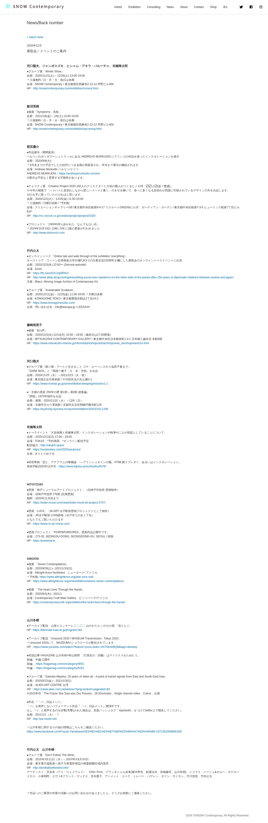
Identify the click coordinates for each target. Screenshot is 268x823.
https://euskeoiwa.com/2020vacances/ (57, 449)
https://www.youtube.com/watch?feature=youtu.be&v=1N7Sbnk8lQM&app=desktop (85, 647)
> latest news (35, 37)
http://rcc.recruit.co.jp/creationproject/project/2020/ (64, 215)
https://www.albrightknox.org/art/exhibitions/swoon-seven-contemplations (78, 581)
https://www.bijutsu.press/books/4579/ (82, 466)
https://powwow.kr (44, 540)
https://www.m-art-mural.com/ (51, 523)
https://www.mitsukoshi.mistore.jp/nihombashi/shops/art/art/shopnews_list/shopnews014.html (91, 343)
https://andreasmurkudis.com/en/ (79, 173)
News (170, 7)
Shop (213, 7)
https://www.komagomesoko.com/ (54, 302)
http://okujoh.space (52, 445)
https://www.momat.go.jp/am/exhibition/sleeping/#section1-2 (70, 383)
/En (228, 7)
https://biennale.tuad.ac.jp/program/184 (57, 630)
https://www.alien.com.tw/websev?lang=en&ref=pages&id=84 (72, 689)
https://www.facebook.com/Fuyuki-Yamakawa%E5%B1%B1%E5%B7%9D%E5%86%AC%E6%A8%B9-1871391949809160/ (104, 731)
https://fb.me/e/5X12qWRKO (50, 273)
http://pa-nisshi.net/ (45, 719)
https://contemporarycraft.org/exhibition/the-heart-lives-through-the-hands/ (79, 602)
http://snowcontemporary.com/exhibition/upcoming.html (67, 128)
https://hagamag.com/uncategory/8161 (60, 668)
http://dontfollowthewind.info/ (50, 767)
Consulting (153, 7)
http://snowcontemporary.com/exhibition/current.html (65, 88)
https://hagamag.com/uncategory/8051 (60, 663)
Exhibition (134, 7)
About (183, 7)
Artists (118, 7)
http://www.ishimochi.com (49, 232)
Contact (199, 7)
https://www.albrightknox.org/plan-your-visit (66, 577)
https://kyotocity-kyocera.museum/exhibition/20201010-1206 (70, 409)
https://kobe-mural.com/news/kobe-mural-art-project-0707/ (69, 502)
